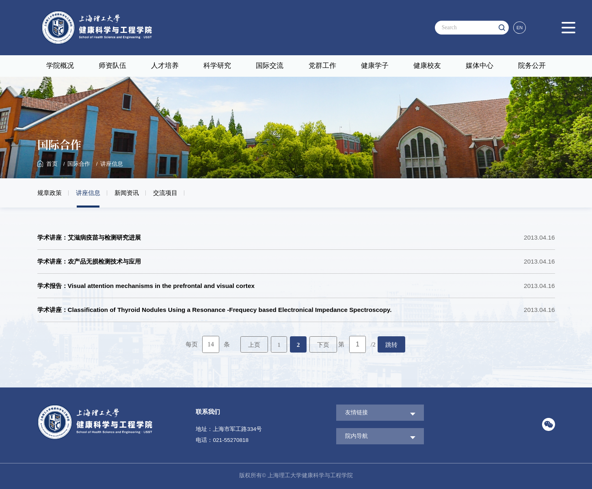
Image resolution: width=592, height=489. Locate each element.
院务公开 (532, 65)
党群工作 (322, 65)
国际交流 (269, 65)
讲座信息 (111, 164)
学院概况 (60, 65)
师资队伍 (112, 65)
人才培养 (165, 65)
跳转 (391, 344)
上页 (254, 344)
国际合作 (78, 164)
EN (519, 27)
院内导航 (356, 436)
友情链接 (356, 412)
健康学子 (375, 65)
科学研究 (217, 65)
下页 (323, 344)
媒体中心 (479, 65)
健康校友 (427, 65)
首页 (52, 164)
